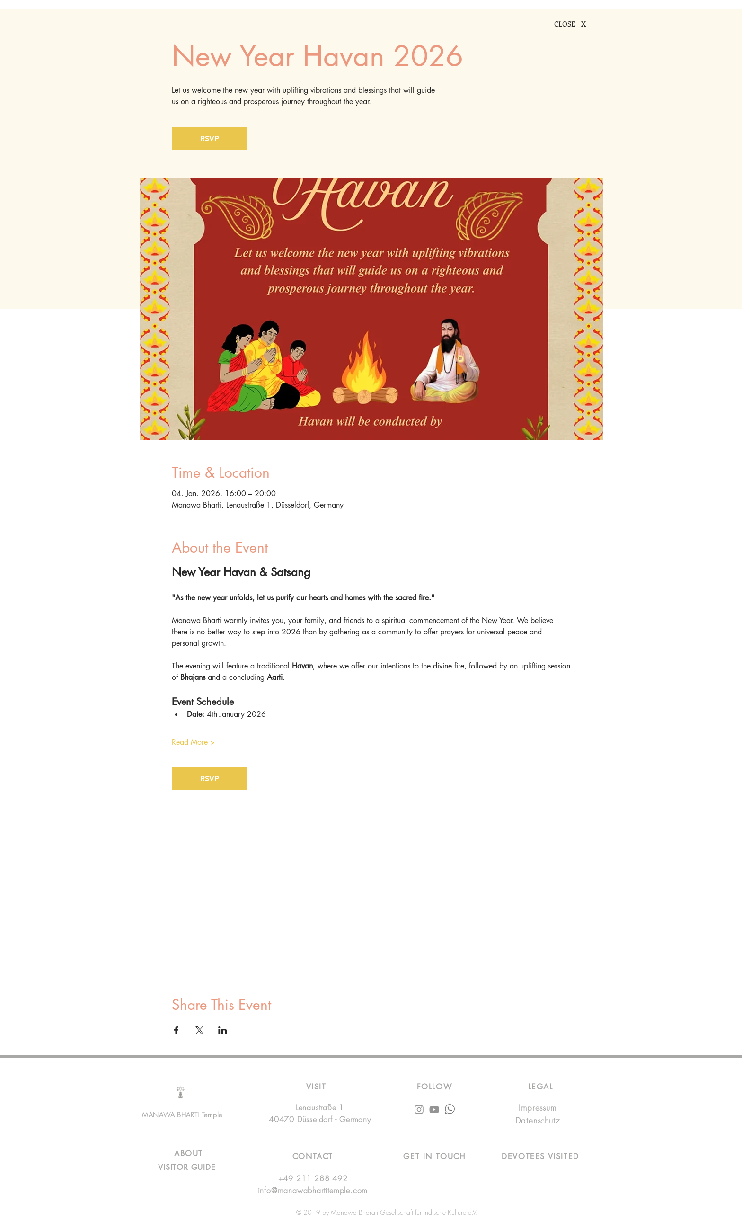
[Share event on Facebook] (176, 1030)
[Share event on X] (199, 1030)
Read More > (193, 742)
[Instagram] (419, 1109)
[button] (434, 1156)
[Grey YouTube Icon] (434, 1109)
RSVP (209, 138)
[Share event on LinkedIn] (222, 1030)
